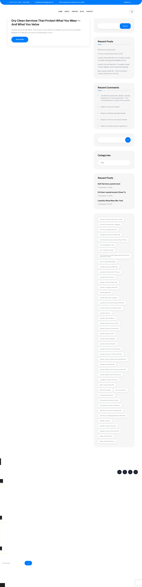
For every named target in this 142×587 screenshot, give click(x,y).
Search (125, 26)
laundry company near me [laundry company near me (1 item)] (109, 287)
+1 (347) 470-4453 (12, 503)
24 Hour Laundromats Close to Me (110, 54)
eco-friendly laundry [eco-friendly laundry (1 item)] (107, 250)
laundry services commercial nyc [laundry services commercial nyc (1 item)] (111, 354)
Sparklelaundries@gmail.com (44, 2)
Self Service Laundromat (106, 50)
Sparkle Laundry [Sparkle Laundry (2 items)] (105, 420)
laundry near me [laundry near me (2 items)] (105, 292)
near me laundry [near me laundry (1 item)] (105, 390)
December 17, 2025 (105, 187)
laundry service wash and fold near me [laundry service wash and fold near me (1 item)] (113, 359)
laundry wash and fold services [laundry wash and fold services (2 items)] (110, 374)
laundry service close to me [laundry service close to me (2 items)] (109, 323)
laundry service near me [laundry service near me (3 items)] (108, 344)
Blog (82, 11)
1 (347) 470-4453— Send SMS (18, 2)
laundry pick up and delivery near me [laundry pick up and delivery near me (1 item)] (112, 302)
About (67, 11)
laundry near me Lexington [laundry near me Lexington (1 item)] (108, 297)
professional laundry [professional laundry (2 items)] (106, 395)
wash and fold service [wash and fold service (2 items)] (107, 441)
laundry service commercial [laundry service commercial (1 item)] (109, 328)
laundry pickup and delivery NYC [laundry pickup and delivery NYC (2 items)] (110, 308)
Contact (89, 11)
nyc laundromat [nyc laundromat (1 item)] (120, 390)
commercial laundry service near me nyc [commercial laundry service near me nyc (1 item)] (113, 240)
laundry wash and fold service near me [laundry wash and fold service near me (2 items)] (113, 369)
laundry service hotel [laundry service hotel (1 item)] (107, 333)
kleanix (103, 107)
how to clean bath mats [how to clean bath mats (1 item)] (108, 261)
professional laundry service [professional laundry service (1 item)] (109, 400)
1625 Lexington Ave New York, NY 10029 (71, 2)
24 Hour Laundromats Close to (113, 192)
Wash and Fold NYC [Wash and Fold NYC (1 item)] (106, 436)
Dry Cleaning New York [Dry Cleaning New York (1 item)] (107, 245)
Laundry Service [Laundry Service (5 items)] (105, 313)
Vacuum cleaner (114, 107)
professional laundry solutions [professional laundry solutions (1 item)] (110, 405)
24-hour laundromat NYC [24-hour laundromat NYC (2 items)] (108, 229)
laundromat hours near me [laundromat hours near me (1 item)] (109, 267)
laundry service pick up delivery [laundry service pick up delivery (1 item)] (110, 349)
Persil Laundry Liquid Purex (117, 126)
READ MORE (20, 39)
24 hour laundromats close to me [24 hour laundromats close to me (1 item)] (111, 219)
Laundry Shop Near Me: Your (111, 200)
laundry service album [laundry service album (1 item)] (107, 318)
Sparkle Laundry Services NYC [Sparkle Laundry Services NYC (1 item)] (109, 431)
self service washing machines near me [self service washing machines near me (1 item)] (112, 415)
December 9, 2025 (105, 204)
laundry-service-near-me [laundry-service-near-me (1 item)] (108, 282)
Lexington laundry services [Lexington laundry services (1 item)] (109, 379)
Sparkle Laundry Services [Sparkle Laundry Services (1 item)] (108, 426)
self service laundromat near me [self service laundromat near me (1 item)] (110, 410)
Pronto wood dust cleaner (117, 120)
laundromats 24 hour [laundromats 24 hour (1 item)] (107, 277)
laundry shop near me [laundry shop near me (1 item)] (107, 364)
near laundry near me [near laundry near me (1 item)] (107, 385)
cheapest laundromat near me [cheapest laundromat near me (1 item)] (110, 234)
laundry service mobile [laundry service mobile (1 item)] (107, 338)
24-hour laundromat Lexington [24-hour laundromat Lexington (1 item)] (110, 224)
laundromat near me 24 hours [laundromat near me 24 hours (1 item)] (110, 272)
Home (60, 11)
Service (75, 11)
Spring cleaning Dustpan (117, 113)
